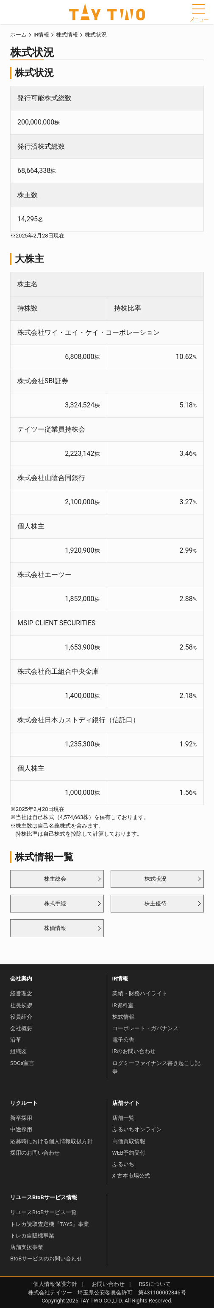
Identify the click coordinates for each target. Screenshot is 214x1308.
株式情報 (67, 34)
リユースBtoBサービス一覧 (43, 1212)
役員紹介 (21, 1017)
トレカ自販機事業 (32, 1235)
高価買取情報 (128, 1141)
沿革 (15, 1040)
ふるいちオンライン (137, 1129)
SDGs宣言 (22, 1063)
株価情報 (55, 928)
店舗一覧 (123, 1118)
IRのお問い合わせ (134, 1051)
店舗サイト (126, 1103)
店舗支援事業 (26, 1247)
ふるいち (123, 1164)
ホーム (18, 34)
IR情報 (41, 34)
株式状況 (156, 879)
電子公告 (123, 1040)
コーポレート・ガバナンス (145, 1028)
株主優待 (156, 903)
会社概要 (21, 1028)
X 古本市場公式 (131, 1175)
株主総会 (55, 879)
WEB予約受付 (129, 1153)
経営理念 (21, 993)
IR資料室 (122, 1005)
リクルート (24, 1103)
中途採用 (21, 1129)
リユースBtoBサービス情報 (43, 1197)
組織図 (18, 1051)
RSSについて (154, 1284)
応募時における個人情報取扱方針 (51, 1141)
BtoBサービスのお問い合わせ (46, 1258)
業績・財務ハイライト (139, 993)
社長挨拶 (21, 1005)
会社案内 (21, 978)
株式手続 (55, 903)
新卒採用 (21, 1118)
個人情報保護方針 (55, 1284)
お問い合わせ (108, 1284)
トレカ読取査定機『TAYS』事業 (49, 1224)
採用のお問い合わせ (35, 1153)
